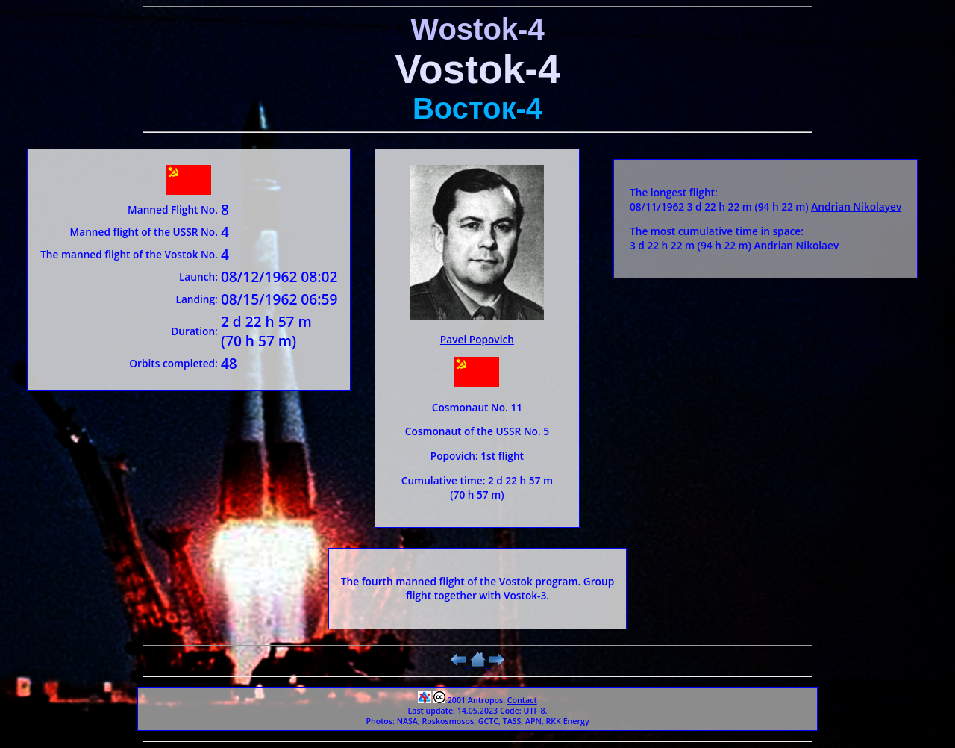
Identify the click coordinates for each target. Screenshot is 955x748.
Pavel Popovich (477, 339)
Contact (522, 700)
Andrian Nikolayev (856, 206)
